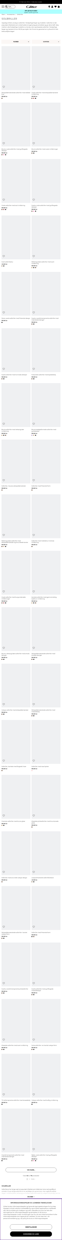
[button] (52, 7)
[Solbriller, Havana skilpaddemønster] (16, 465)
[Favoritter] (56, 7)
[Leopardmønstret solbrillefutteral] (46, 857)
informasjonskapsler (41, 1218)
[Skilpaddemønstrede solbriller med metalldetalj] (46, 690)
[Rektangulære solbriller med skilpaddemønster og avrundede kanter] (16, 521)
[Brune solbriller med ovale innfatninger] (46, 129)
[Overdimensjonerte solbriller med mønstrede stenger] (16, 1135)
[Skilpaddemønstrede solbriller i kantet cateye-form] (16, 913)
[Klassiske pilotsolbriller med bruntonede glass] (46, 801)
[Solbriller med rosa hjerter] (46, 746)
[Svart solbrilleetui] (16, 242)
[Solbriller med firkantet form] (46, 465)
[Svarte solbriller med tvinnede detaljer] (16, 354)
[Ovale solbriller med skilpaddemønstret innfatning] (46, 73)
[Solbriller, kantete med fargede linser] (16, 746)
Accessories (11, 14)
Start (3, 14)
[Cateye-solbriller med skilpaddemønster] (16, 690)
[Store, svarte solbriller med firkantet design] (16, 298)
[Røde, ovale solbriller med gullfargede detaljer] (46, 1135)
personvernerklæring (10, 1218)
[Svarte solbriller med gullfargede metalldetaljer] (46, 969)
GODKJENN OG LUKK (31, 1234)
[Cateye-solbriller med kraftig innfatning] (46, 1080)
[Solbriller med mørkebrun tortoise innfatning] (46, 521)
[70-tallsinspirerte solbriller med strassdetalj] (16, 1080)
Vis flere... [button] (31, 1170)
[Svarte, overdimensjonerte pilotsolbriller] (16, 969)
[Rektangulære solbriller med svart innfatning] (46, 242)
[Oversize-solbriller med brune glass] (16, 801)
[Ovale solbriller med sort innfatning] (16, 185)
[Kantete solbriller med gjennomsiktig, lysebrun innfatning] (46, 577)
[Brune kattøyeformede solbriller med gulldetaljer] (46, 410)
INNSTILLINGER (31, 1227)
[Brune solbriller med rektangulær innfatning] (16, 410)
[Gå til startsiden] (31, 6)
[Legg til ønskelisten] (4, 87)
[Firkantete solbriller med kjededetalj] (46, 354)
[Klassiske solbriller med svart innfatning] (16, 1025)
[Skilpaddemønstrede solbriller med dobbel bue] (16, 73)
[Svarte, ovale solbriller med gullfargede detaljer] (46, 185)
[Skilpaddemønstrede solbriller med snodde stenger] (46, 634)
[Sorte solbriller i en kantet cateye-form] (46, 1025)
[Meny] (3, 6)
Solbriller (20, 14)
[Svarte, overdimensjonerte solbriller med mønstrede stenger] (46, 298)
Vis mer (31, 1197)
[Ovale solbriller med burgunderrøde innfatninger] (16, 577)
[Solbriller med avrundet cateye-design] (16, 857)
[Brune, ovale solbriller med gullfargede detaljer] (16, 129)
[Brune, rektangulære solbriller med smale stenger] (16, 634)
